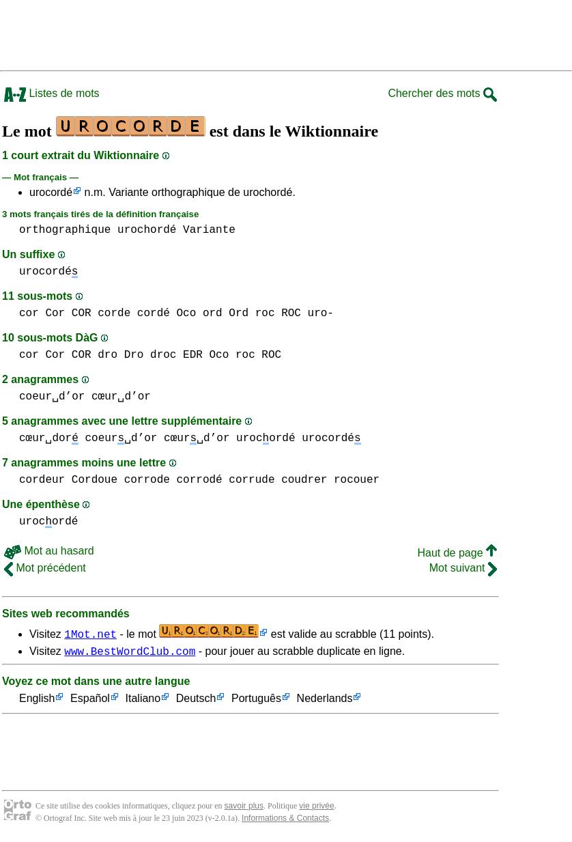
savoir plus (244, 808)
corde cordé (134, 313)
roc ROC (278, 313)
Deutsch (196, 701)
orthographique (65, 230)
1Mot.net (90, 633)
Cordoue (94, 480)
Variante (209, 230)
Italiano (143, 701)
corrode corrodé (173, 480)
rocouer (357, 480)
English (37, 701)
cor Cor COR (55, 313)
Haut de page (457, 553)
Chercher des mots (442, 93)
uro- (320, 313)
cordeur (42, 480)
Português (256, 701)
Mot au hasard (49, 551)
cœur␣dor (48, 438)
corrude (251, 480)
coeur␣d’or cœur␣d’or (85, 396)
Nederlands (325, 701)
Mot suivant (463, 568)
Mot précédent (45, 568)
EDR (193, 355)
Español (90, 701)
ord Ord (225, 313)
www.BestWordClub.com (129, 652)
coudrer (304, 480)
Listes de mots (52, 93)
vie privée (316, 808)
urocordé (50, 192)
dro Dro (120, 355)
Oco (186, 313)
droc (163, 355)
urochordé (146, 230)
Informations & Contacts (285, 820)
